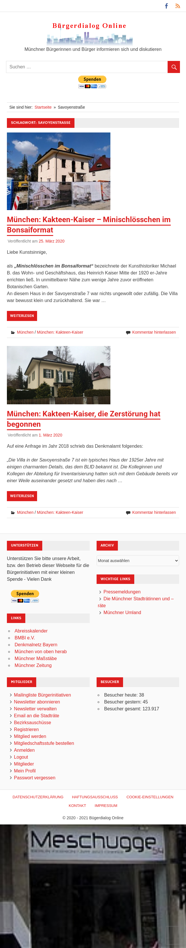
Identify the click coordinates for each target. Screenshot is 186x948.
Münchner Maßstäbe (36, 658)
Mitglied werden (30, 736)
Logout (21, 757)
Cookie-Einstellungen (149, 797)
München (25, 332)
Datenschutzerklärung (38, 797)
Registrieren (26, 729)
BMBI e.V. (25, 637)
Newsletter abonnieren (37, 701)
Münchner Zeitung (33, 665)
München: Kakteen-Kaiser (60, 332)
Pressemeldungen (122, 591)
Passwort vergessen (34, 777)
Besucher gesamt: (123, 708)
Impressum (106, 805)
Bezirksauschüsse (32, 722)
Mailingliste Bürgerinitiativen (42, 695)
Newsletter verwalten (35, 708)
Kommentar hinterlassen (154, 332)
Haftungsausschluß (95, 797)
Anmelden (24, 750)
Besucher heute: (121, 695)
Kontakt (77, 805)
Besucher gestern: (123, 701)
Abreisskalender (31, 630)
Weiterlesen (22, 315)
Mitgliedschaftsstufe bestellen (44, 743)
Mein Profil (25, 770)
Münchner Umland (122, 612)
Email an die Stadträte (36, 715)
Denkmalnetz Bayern (36, 644)
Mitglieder (24, 764)
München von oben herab (41, 651)
